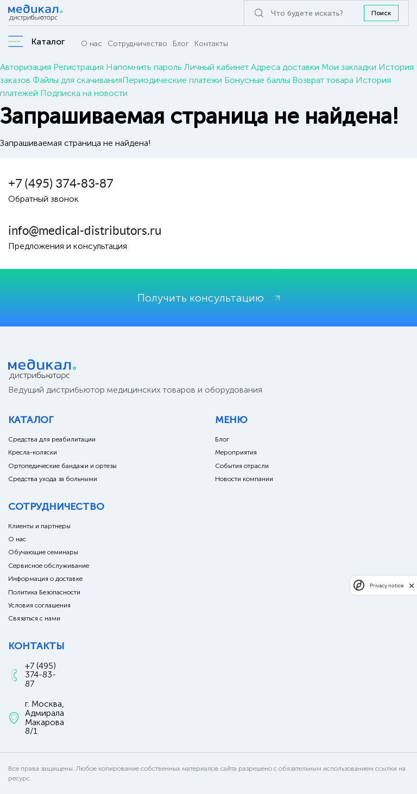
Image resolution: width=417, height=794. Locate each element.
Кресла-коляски (32, 452)
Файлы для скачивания (77, 80)
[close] (411, 585)
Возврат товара (322, 80)
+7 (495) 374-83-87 (60, 183)
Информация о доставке (45, 578)
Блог (181, 43)
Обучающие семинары (43, 552)
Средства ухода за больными (52, 479)
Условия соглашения (39, 605)
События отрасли (242, 466)
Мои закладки (348, 67)
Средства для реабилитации (52, 439)
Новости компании (244, 479)
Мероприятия (236, 452)
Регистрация (78, 67)
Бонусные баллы (257, 80)
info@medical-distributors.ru (84, 230)
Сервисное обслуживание (48, 565)
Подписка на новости (84, 93)
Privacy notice (386, 585)
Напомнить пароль (144, 67)
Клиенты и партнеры (39, 526)
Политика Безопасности (44, 592)
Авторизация (25, 67)
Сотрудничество (137, 43)
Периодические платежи (172, 80)
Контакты (211, 43)
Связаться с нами (34, 618)
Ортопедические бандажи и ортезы (62, 466)
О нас (91, 43)
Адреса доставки (285, 67)
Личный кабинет (216, 67)
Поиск (381, 13)
